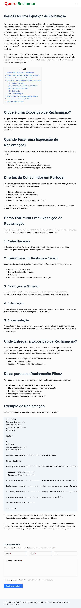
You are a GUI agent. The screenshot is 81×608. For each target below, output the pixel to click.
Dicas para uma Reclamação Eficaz (18, 99)
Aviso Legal (34, 602)
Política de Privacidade (47, 602)
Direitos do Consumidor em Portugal (18, 78)
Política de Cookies (62, 602)
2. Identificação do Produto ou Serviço (22, 86)
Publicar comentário (13, 586)
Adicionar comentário (14, 561)
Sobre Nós (15, 604)
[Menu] (76, 4)
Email (33, 553)
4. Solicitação (14, 91)
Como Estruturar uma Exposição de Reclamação (23, 80)
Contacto (7, 604)
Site (57, 553)
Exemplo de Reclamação (14, 102)
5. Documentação (15, 94)
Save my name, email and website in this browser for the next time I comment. (30, 580)
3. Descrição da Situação (18, 88)
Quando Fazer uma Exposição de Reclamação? (22, 75)
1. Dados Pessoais (15, 83)
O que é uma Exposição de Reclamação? (20, 73)
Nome (8, 553)
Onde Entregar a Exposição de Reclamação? (21, 96)
